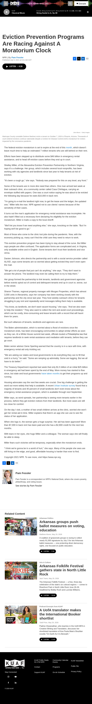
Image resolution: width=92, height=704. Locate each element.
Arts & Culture (45, 562)
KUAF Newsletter (77, 661)
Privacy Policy (76, 671)
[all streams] (88, 12)
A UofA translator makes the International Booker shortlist (60, 614)
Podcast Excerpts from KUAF (51, 606)
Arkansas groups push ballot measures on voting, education (62, 526)
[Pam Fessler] (7, 477)
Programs (56, 667)
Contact (37, 667)
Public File (75, 666)
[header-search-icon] (70, 3)
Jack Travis (43, 578)
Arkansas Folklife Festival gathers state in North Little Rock (62, 570)
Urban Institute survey (64, 385)
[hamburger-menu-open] (6, 3)
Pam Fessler (18, 57)
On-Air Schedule (59, 672)
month (69, 147)
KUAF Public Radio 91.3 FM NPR (41, 661)
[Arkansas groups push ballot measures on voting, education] (21, 526)
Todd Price (43, 622)
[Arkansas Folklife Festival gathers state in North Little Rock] (21, 571)
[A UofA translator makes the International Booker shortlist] (21, 615)
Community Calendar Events (60, 661)
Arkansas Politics (46, 518)
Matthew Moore (45, 534)
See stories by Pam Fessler (29, 485)
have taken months (50, 373)
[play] (6, 12)
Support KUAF (39, 672)
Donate (82, 3)
